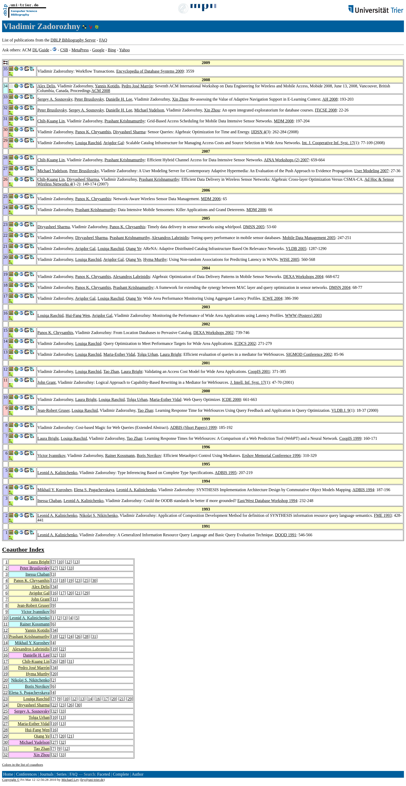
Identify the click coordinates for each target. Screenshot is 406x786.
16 (54, 593)
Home (8, 774)
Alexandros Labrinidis (170, 237)
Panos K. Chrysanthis (93, 132)
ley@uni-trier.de (92, 780)
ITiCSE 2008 (326, 110)
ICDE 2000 (231, 399)
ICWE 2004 (272, 298)
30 (94, 580)
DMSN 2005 (253, 227)
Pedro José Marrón (137, 86)
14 (5, 643)
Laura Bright (170, 354)
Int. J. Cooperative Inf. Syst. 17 (328, 143)
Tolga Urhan (147, 354)
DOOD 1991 (285, 535)
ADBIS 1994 (363, 490)
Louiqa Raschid (88, 143)
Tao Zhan (111, 371)
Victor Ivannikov (51, 455)
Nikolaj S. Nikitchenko (98, 515)
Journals (46, 774)
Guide (44, 50)
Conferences (26, 774)
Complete (121, 774)
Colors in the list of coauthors (22, 765)
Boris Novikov (149, 455)
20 (70, 593)
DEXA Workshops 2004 (303, 276)
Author (137, 774)
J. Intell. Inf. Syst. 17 (247, 382)
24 (70, 636)
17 (62, 593)
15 (54, 580)
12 (68, 562)
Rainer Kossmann (120, 455)
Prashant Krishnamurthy (124, 121)
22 (62, 636)
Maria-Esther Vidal (119, 354)
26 (78, 636)
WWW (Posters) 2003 (303, 315)
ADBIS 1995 (226, 472)
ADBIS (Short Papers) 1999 (193, 427)
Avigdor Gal (113, 143)
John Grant (46, 382)
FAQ (103, 40)
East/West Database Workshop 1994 (267, 500)
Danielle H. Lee (119, 99)
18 (62, 580)
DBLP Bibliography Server (73, 40)
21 (78, 593)
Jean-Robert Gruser (53, 410)
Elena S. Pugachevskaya (94, 490)
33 (70, 568)
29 (86, 593)
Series (61, 774)
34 (54, 587)
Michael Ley (70, 780)
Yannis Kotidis (107, 86)
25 (86, 580)
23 (78, 580)
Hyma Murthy (155, 259)
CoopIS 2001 (259, 371)
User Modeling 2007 (371, 171)
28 (86, 636)
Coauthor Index (23, 549)
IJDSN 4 (258, 132)
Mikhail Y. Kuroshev (54, 490)
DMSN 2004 (339, 287)
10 (60, 562)
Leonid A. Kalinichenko (57, 472)
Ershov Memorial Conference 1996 (271, 455)
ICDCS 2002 (245, 343)
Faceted (103, 774)
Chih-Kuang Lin (50, 121)
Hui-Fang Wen (78, 315)
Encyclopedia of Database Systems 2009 (150, 71)
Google (98, 50)
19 (70, 580)
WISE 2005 (289, 259)
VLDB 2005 (296, 248)
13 (76, 562)
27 (54, 568)
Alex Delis (46, 86)
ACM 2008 (100, 90)
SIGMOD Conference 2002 (309, 354)
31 (94, 636)
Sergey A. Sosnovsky (54, 99)
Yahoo (124, 50)
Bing (112, 50)
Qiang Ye (133, 248)
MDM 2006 (211, 199)
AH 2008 (330, 99)
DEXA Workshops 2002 (213, 332)
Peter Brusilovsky (89, 99)
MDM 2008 (284, 121)
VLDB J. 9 (340, 410)
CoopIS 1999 (350, 438)
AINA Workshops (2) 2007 (286, 160)
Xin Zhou (180, 99)
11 (54, 599)
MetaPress (80, 50)
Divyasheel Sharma (129, 132)
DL (35, 50)
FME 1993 (383, 515)
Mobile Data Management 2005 (308, 237)
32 (62, 568)
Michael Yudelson (149, 110)
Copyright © (11, 780)
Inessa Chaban (49, 500)
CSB (64, 50)
